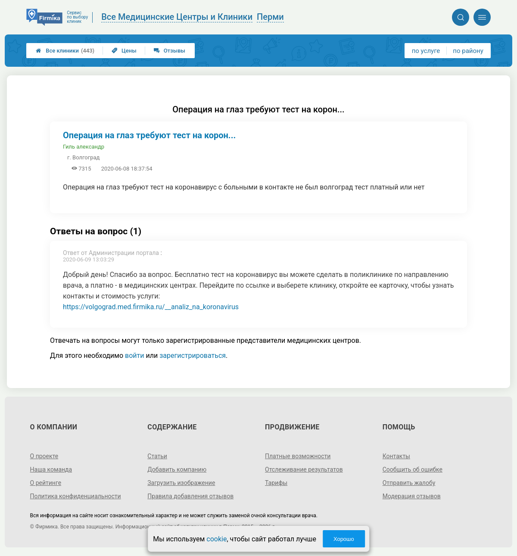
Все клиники (65, 50)
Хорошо (343, 539)
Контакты (396, 456)
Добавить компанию (176, 469)
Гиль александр (83, 146)
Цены (124, 50)
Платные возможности (297, 456)
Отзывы (169, 50)
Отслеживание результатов (304, 469)
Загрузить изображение (181, 482)
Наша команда (51, 469)
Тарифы (276, 482)
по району (468, 51)
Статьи (157, 456)
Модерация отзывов (412, 496)
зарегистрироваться (192, 355)
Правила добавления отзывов (190, 496)
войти (134, 355)
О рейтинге (46, 482)
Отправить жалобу (409, 482)
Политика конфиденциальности (75, 496)
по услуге (426, 51)
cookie (216, 539)
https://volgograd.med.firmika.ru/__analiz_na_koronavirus (151, 307)
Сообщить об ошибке (412, 469)
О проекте (44, 456)
